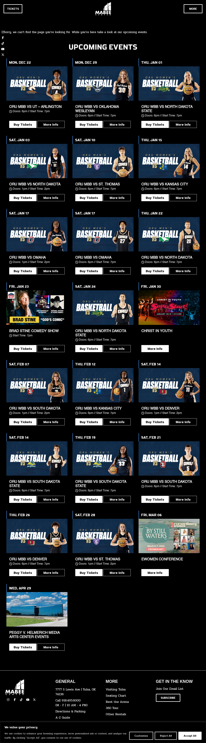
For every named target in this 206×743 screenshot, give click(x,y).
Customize (141, 735)
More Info (50, 124)
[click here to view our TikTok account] (3, 43)
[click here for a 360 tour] (128, 708)
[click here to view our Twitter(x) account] (34, 699)
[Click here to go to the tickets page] (13, 9)
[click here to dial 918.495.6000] (77, 703)
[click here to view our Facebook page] (3, 38)
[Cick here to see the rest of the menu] (193, 9)
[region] (103, 732)
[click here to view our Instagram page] (8, 699)
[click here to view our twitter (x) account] (3, 55)
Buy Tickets (23, 124)
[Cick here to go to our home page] (27, 687)
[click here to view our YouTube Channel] (28, 699)
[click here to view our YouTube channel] (3, 49)
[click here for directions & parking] (77, 711)
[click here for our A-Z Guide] (77, 717)
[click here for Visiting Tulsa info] (128, 689)
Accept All (190, 735)
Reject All (166, 735)
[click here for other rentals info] (128, 714)
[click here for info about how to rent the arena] (128, 701)
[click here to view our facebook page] (15, 699)
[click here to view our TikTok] (21, 699)
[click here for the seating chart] (128, 695)
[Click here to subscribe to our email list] (168, 698)
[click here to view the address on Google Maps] (77, 692)
